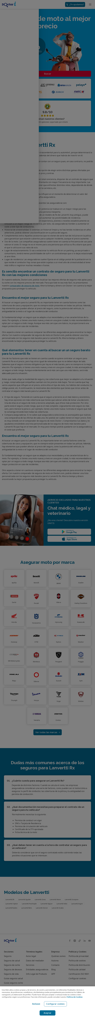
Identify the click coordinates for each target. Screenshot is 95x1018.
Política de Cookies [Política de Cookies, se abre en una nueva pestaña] (75, 997)
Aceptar (47, 1013)
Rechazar (35, 1004)
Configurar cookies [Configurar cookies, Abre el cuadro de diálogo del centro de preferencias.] (55, 1004)
